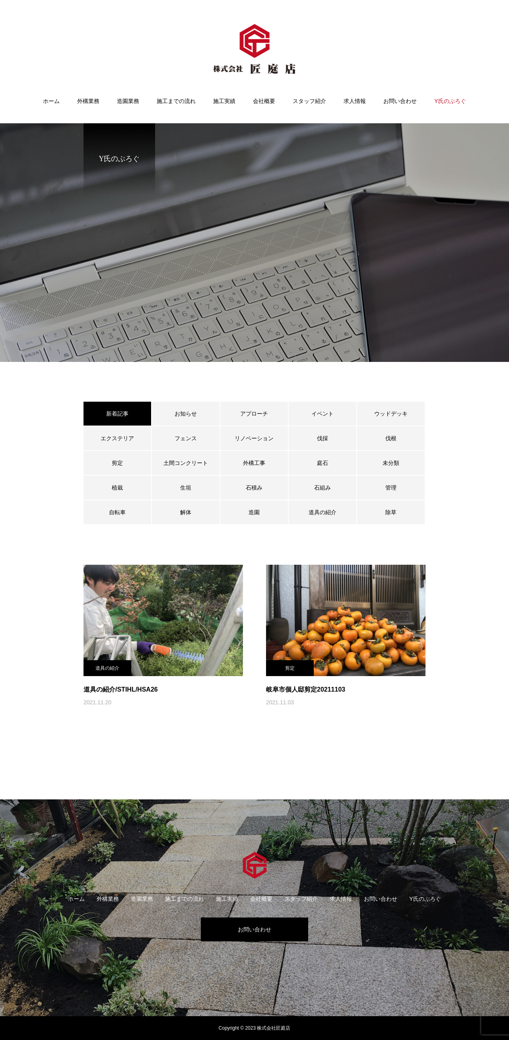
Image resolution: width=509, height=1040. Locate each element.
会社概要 (264, 101)
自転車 (117, 512)
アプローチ (254, 413)
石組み (322, 487)
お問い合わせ (400, 101)
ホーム (51, 101)
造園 (254, 512)
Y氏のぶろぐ (450, 101)
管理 (390, 487)
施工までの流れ (176, 101)
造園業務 (128, 101)
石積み (254, 487)
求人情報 (355, 101)
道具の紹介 (322, 512)
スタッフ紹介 (309, 101)
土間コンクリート (185, 463)
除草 (390, 512)
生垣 (185, 487)
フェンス (186, 438)
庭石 (322, 463)
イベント (322, 413)
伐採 (322, 438)
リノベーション (254, 438)
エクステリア (117, 438)
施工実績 (224, 101)
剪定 (117, 463)
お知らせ (186, 413)
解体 (185, 512)
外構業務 (88, 101)
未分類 (391, 463)
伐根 (390, 438)
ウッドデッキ (391, 413)
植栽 (117, 487)
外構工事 (254, 463)
